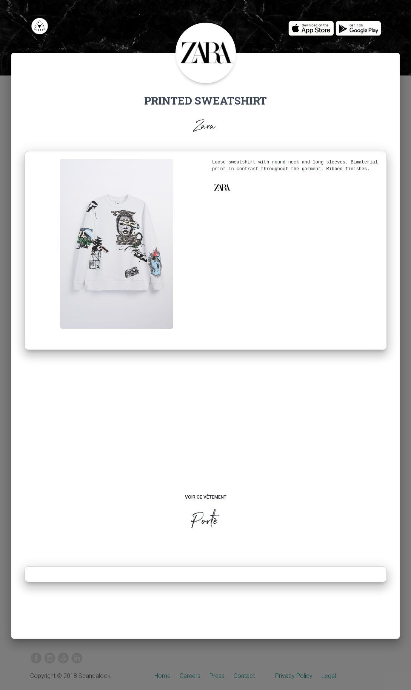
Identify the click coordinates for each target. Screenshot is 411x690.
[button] (221, 187)
